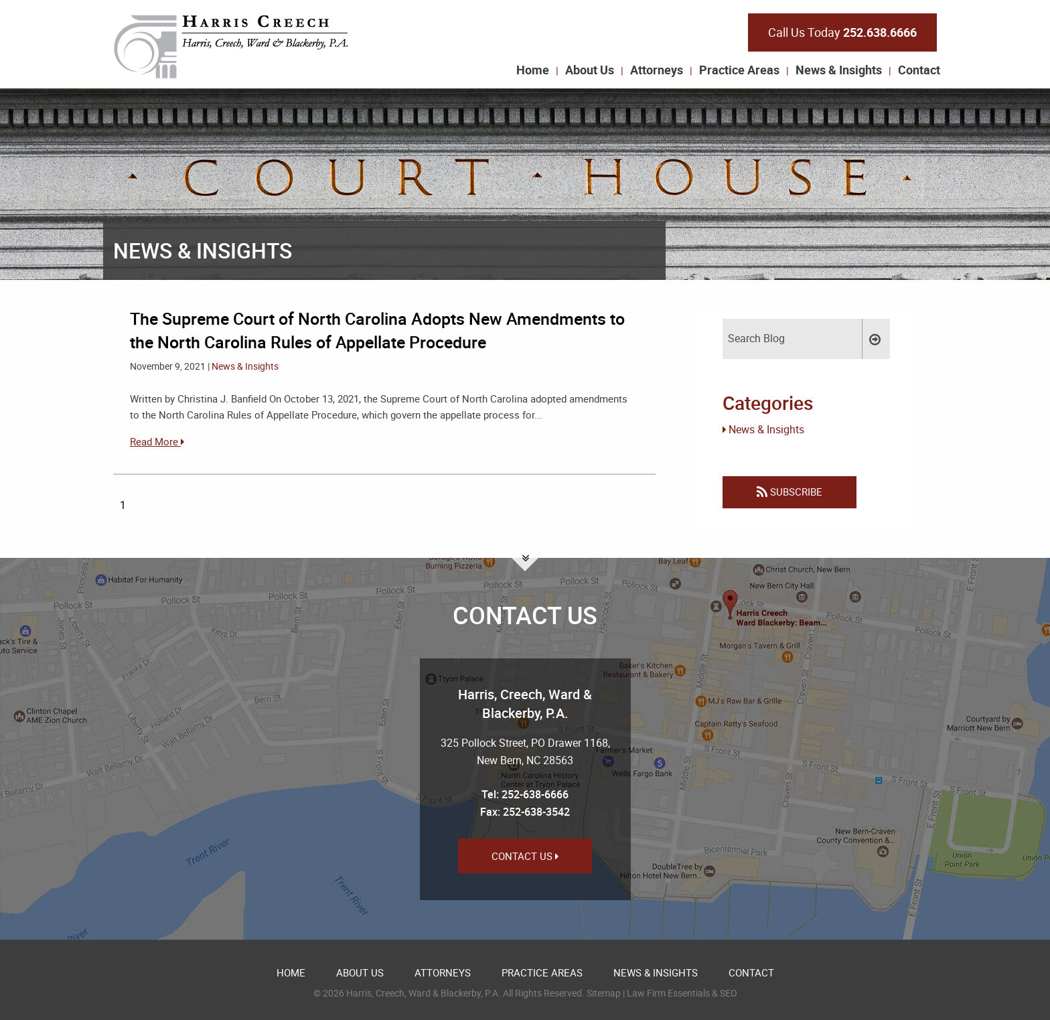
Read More (157, 441)
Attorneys (656, 70)
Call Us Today (842, 32)
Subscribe (789, 491)
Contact (919, 70)
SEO (728, 993)
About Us (589, 70)
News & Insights (839, 70)
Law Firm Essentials (668, 993)
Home (532, 70)
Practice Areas (739, 70)
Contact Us (525, 856)
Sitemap (604, 993)
